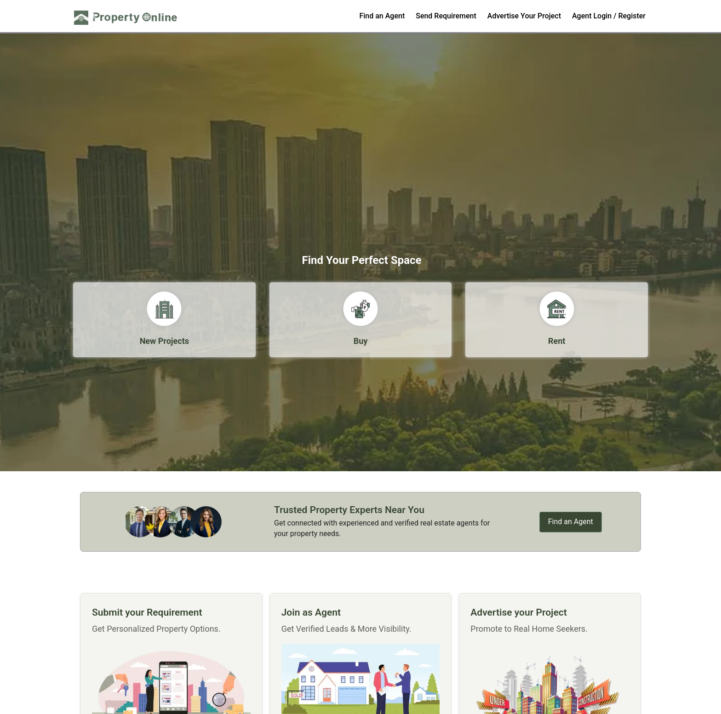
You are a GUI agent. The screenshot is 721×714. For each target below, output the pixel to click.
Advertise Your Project (524, 15)
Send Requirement (446, 15)
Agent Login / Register (609, 15)
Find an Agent (382, 15)
